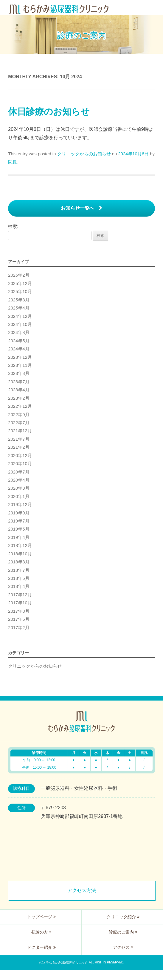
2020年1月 (18, 496)
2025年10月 (20, 291)
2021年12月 (20, 430)
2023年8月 (18, 373)
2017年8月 (18, 611)
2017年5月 (18, 619)
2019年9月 (18, 513)
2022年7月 (18, 422)
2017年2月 (18, 627)
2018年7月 (18, 570)
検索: (13, 226)
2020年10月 (20, 463)
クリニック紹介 (123, 916)
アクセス (123, 947)
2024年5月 (18, 340)
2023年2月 (18, 398)
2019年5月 (18, 529)
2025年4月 (18, 308)
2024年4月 (18, 349)
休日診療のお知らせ (49, 112)
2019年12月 (20, 504)
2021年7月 (18, 439)
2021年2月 (18, 447)
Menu (155, 7)
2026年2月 (18, 275)
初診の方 (41, 932)
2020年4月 (18, 480)
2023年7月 (18, 381)
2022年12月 (20, 406)
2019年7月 (18, 521)
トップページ (41, 916)
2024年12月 (20, 316)
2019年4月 (18, 537)
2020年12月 (20, 455)
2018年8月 (18, 562)
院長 (12, 162)
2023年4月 (18, 389)
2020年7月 (18, 472)
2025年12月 (20, 283)
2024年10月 (20, 324)
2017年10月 (20, 602)
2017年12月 (20, 594)
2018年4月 (18, 586)
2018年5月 (18, 578)
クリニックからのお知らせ (84, 153)
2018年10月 (20, 553)
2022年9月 (18, 414)
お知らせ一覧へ (81, 208)
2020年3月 (18, 488)
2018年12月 (20, 545)
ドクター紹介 (41, 947)
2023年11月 (20, 365)
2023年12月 (20, 357)
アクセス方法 (81, 890)
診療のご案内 (123, 932)
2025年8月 (18, 300)
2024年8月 (18, 332)
